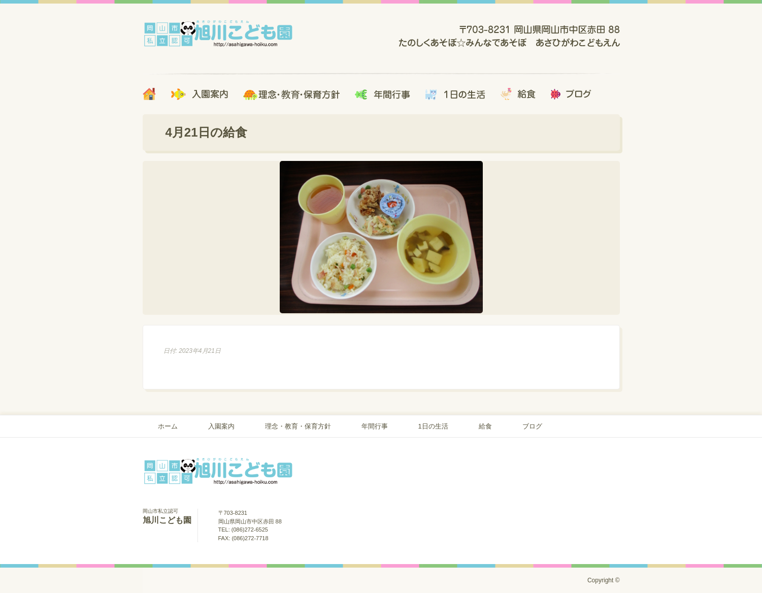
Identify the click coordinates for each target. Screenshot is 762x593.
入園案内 (221, 426)
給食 (485, 426)
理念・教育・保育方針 (298, 426)
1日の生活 (433, 426)
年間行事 (374, 426)
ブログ (532, 426)
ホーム (168, 426)
